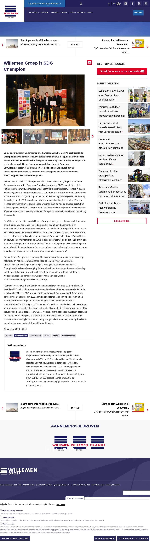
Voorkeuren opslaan (15, 538)
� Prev (2, 136)
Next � (93, 136)
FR (114, 4)
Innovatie (54, 12)
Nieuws (64, 12)
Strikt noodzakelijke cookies (12, 511)
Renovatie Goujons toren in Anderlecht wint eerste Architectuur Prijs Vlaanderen (112, 194)
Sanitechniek (36, 335)
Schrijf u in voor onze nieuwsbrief (121, 71)
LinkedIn (125, 3)
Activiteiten (33, 12)
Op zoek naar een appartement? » (45, 3)
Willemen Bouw (68, 335)
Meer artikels (121, 221)
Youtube (139, 3)
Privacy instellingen (75, 498)
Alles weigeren (104, 538)
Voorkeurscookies (8, 517)
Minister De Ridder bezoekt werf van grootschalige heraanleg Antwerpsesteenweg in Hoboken (112, 115)
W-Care (8, 335)
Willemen (11, 12)
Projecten (44, 12)
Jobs (72, 12)
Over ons (80, 12)
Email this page (89, 62)
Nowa (47, 335)
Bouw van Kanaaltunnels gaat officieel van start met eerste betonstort (111, 145)
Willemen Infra (21, 335)
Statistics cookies (8, 524)
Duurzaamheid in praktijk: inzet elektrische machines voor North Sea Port (111, 177)
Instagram (146, 3)
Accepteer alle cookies (133, 538)
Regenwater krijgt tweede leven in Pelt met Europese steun (111, 127)
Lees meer (61, 504)
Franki (55, 335)
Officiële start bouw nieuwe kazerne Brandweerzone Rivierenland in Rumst (112, 210)
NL (109, 4)
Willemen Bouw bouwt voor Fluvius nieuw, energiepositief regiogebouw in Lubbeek (111, 99)
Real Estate (138, 12)
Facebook (132, 3)
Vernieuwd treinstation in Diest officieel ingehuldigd (111, 159)
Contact (89, 12)
